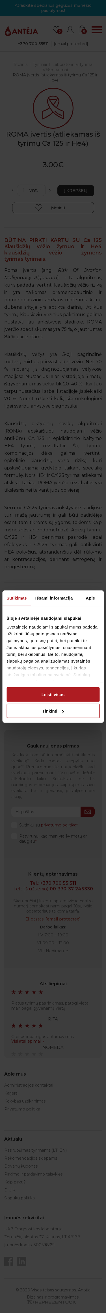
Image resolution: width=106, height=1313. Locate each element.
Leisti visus (53, 694)
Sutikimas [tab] (17, 597)
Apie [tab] (90, 597)
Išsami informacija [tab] (54, 597)
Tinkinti (53, 711)
